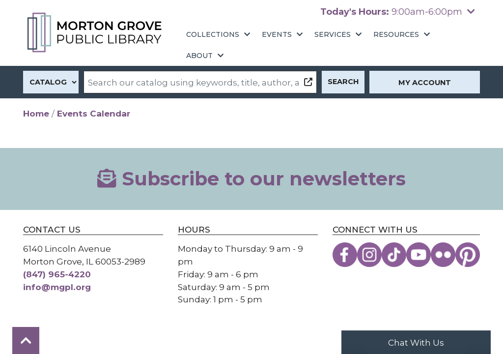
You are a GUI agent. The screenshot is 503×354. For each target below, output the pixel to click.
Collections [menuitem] (212, 34)
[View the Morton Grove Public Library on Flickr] (443, 254)
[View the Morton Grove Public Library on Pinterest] (467, 254)
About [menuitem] (199, 55)
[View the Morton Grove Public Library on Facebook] (345, 254)
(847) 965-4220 (57, 274)
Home (36, 113)
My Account (424, 82)
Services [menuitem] (332, 34)
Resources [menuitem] (396, 34)
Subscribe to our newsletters (251, 178)
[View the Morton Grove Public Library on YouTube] (418, 254)
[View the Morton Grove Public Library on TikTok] (394, 254)
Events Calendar (93, 113)
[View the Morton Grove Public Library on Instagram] (369, 254)
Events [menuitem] (277, 34)
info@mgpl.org (57, 287)
